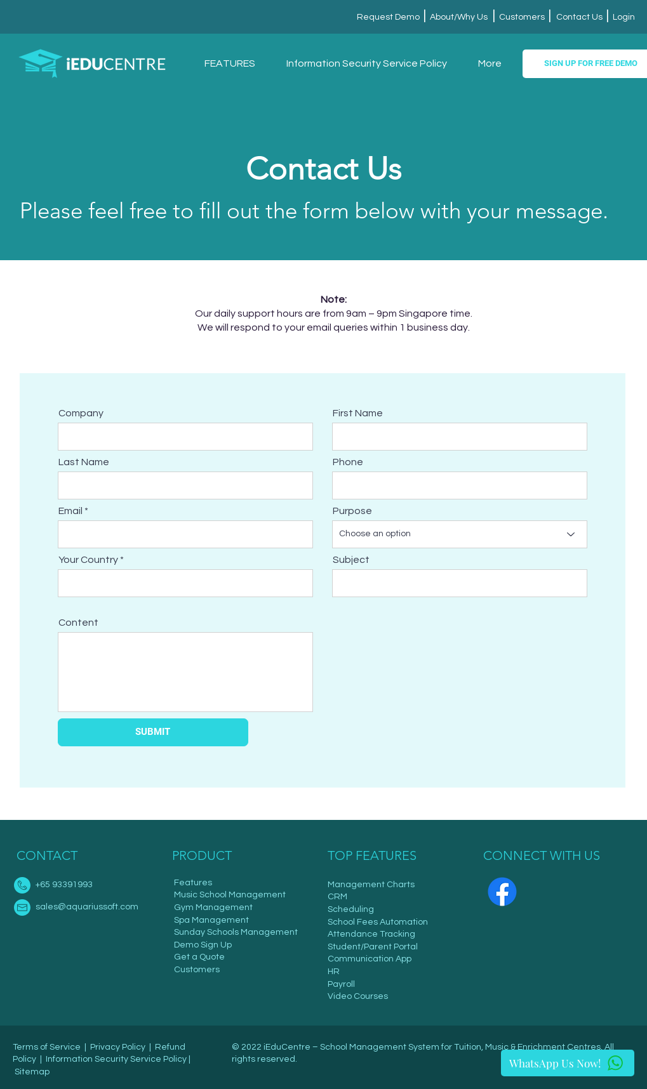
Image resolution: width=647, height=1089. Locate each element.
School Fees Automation (378, 922)
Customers (522, 17)
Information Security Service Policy (116, 1059)
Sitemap (32, 1071)
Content (78, 622)
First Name (358, 413)
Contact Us (579, 17)
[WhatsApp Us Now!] (567, 1063)
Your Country (88, 560)
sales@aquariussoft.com (87, 906)
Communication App (369, 958)
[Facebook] (502, 892)
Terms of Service (47, 1047)
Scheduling (351, 909)
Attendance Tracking (371, 934)
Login (623, 17)
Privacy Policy (117, 1047)
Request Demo (389, 17)
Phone (348, 462)
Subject (351, 560)
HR (334, 971)
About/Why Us (458, 17)
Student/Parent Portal (373, 946)
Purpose (352, 511)
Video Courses (358, 996)
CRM (337, 896)
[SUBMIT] (153, 732)
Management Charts (371, 884)
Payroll (341, 984)
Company (80, 413)
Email (70, 511)
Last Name (83, 462)
